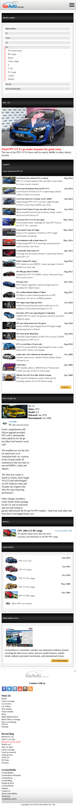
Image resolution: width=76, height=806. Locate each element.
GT (7, 47)
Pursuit (8, 84)
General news (7, 755)
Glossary (5, 763)
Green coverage (8, 750)
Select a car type (8, 739)
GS (7, 43)
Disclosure (6, 796)
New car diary (7, 747)
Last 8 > (6, 164)
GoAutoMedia (7, 773)
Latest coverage (8, 701)
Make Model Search (10, 717)
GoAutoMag (7, 780)
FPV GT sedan (25, 569)
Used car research (9, 752)
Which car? (6, 744)
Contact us (6, 791)
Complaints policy (9, 799)
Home (4, 699)
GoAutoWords (7, 786)
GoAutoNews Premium (11, 775)
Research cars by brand (11, 742)
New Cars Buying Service (9, 723)
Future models (7, 712)
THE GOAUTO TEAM (20, 425)
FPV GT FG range (27, 578)
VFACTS (5, 757)
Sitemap (5, 727)
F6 (6, 33)
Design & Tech (8, 783)
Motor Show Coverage (11, 719)
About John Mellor (9, 794)
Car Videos (6, 706)
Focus (8, 38)
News (4, 714)
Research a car (8, 737)
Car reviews (6, 704)
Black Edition (11, 29)
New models (7, 709)
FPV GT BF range (27, 596)
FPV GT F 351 (25, 561)
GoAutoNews (7, 778)
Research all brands (13, 89)
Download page (60, 660)
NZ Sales (5, 760)
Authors (5, 788)
